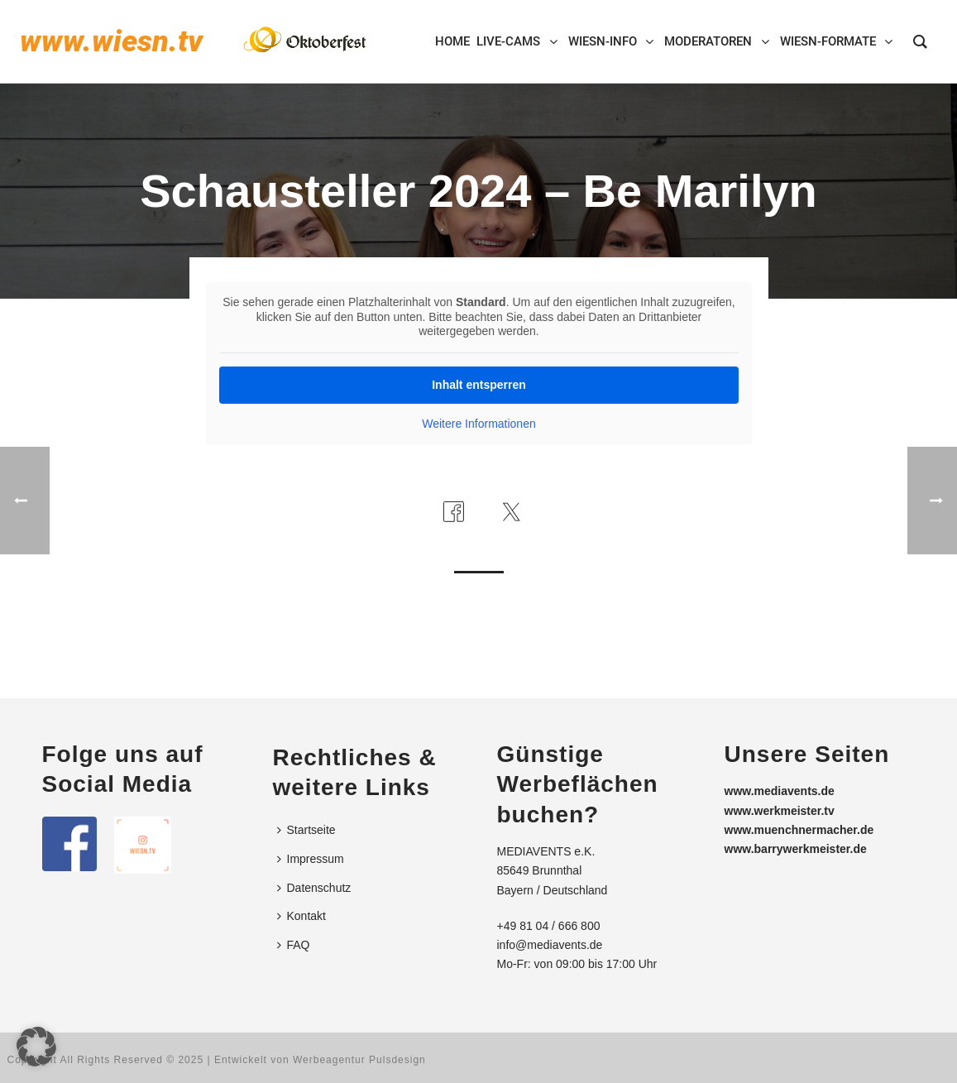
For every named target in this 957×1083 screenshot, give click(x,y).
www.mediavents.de (780, 791)
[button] (36, 1046)
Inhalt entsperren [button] (479, 384)
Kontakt (301, 915)
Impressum (310, 858)
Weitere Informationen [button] (478, 423)
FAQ (293, 944)
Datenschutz (314, 887)
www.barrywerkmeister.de (796, 848)
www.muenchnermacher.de (799, 829)
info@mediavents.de (550, 944)
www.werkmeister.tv (780, 810)
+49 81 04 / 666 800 (549, 925)
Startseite (306, 829)
